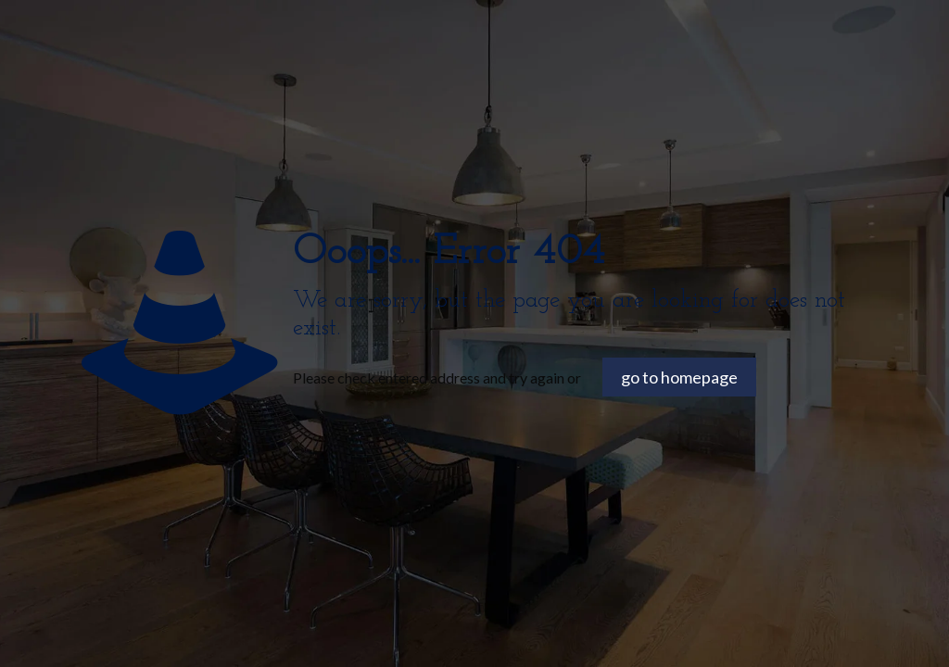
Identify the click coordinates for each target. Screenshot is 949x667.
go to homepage (679, 377)
